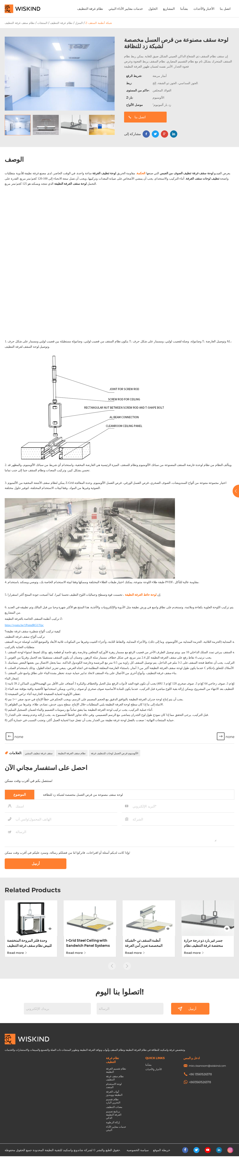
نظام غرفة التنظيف (90, 9)
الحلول (152, 9)
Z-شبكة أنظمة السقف (98, 23)
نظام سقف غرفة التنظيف (20, 23)
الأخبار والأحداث (203, 9)
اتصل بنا (225, 9)
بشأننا (184, 9)
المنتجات (42, 23)
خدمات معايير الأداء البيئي (126, 9)
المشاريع (169, 9)
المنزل (79, 23)
